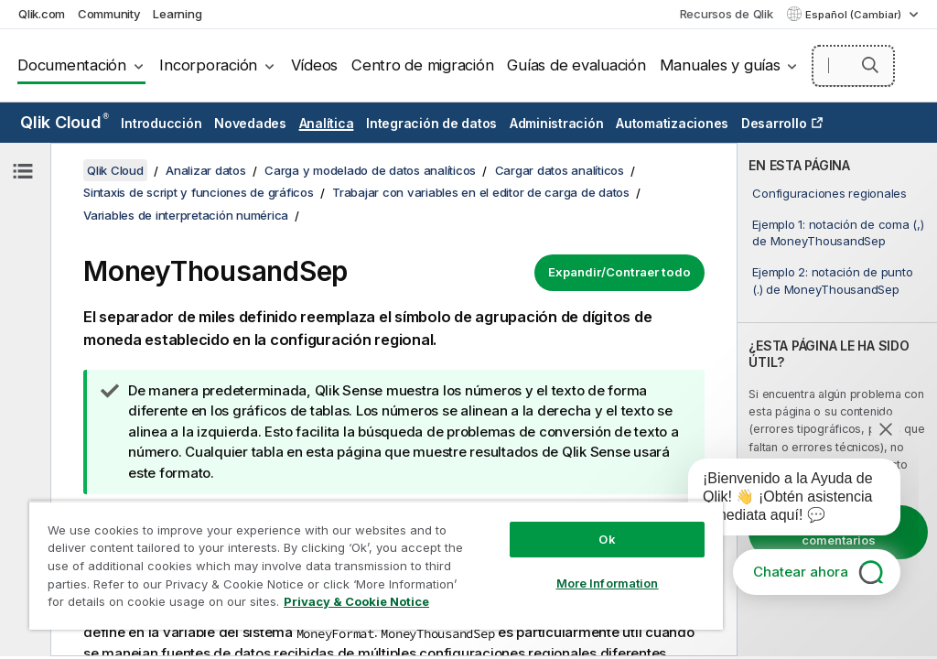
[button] (870, 65)
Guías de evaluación (576, 65)
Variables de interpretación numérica (185, 215)
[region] (376, 565)
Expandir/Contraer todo (619, 272)
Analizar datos (206, 170)
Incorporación (208, 65)
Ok (606, 539)
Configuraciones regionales (829, 193)
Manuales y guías (720, 65)
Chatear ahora (800, 571)
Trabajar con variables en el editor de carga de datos (481, 192)
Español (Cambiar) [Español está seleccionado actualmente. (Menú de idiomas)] (854, 14)
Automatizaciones (672, 123)
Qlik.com (41, 13)
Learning (177, 13)
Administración (557, 123)
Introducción (161, 123)
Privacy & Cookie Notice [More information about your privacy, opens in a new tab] (356, 601)
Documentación (71, 65)
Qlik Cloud (64, 122)
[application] (781, 500)
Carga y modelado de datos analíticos (370, 170)
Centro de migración (422, 65)
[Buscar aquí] (853, 66)
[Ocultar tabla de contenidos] (23, 171)
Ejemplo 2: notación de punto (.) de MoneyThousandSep (832, 280)
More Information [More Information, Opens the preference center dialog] (607, 583)
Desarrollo (774, 123)
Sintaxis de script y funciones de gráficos (198, 192)
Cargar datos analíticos (559, 170)
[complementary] (837, 399)
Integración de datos (431, 123)
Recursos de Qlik (726, 13)
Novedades (250, 123)
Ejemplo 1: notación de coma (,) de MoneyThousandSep (837, 232)
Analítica (326, 123)
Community (109, 13)
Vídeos (315, 65)
